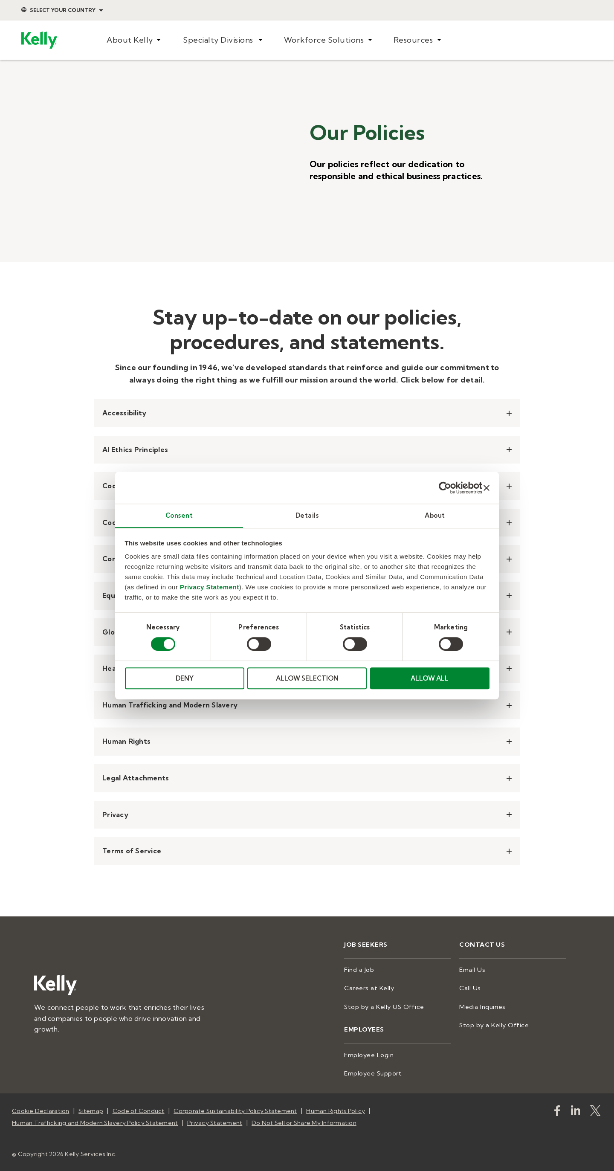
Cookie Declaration (41, 1108)
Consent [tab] (179, 515)
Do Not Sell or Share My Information (304, 1119)
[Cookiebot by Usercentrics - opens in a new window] (445, 487)
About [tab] (435, 515)
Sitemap (90, 1108)
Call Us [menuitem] (469, 987)
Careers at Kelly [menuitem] (368, 987)
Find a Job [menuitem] (358, 969)
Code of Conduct (139, 1108)
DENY (185, 679)
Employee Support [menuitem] (372, 1071)
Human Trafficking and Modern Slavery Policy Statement (95, 1119)
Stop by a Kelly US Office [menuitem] (382, 1005)
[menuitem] (134, 40)
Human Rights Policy (335, 1108)
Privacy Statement (209, 587)
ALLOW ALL (430, 679)
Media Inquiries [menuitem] (481, 1005)
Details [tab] (307, 515)
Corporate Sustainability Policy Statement (235, 1108)
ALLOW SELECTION (307, 679)
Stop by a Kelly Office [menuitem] (492, 1023)
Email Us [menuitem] (471, 969)
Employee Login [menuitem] (368, 1053)
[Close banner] (486, 487)
